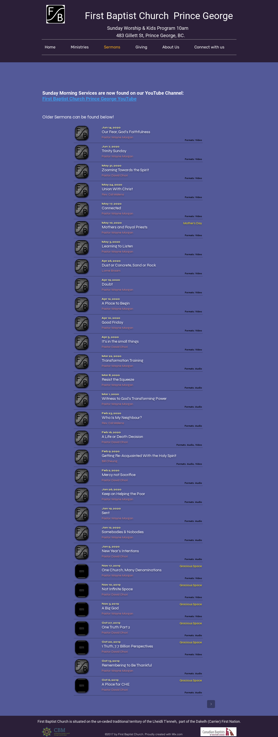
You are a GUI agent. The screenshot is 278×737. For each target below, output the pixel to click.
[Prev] (139, 704)
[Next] (211, 704)
